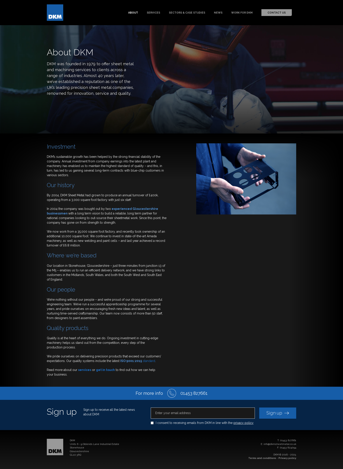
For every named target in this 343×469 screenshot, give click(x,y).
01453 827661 (288, 440)
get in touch (105, 370)
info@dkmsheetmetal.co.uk (280, 444)
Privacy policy (287, 458)
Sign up (277, 413)
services (84, 370)
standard (137, 361)
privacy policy (243, 423)
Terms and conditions (262, 458)
